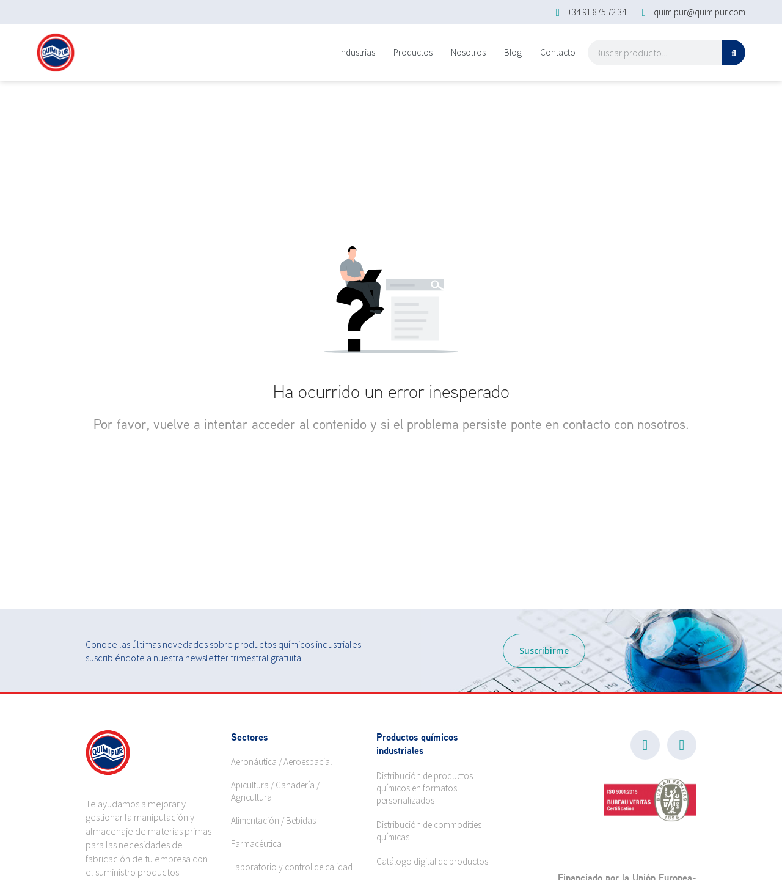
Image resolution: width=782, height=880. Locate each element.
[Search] (733, 52)
